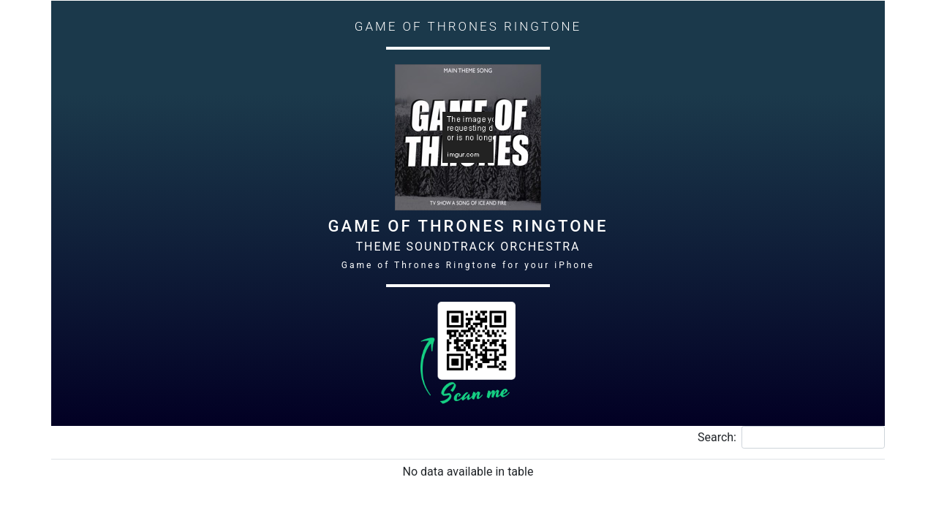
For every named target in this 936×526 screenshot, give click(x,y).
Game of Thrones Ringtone (468, 226)
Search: (791, 437)
